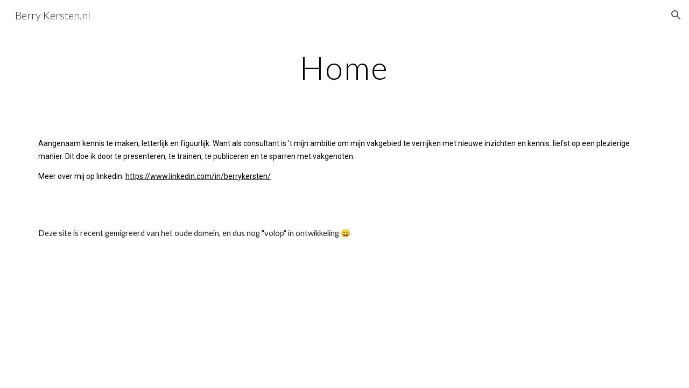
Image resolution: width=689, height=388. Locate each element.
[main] (344, 67)
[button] (676, 15)
